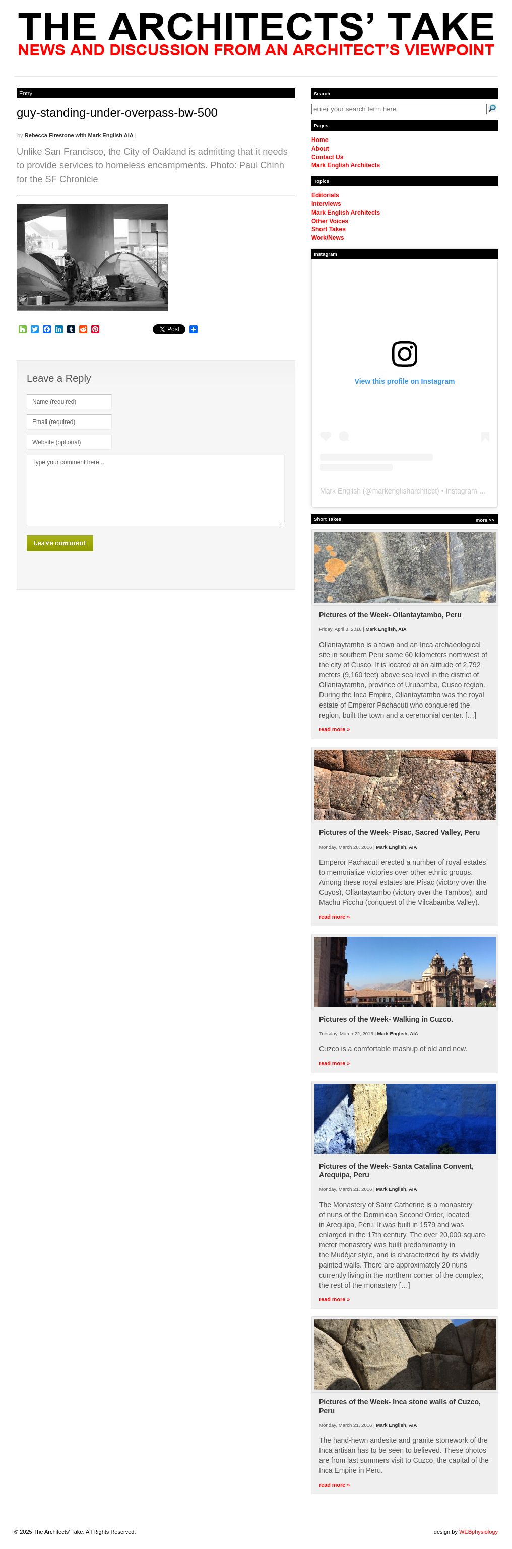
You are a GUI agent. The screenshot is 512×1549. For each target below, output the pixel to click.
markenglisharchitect (404, 491)
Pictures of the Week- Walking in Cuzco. (386, 1019)
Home (319, 140)
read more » (334, 729)
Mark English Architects (345, 165)
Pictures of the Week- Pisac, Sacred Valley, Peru (399, 832)
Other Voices (329, 221)
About (320, 148)
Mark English (340, 491)
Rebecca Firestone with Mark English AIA (79, 135)
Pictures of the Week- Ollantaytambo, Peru (390, 615)
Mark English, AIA (385, 629)
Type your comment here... (156, 490)
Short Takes (328, 229)
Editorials (325, 195)
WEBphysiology (478, 1532)
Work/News (327, 237)
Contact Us (327, 157)
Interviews (326, 203)
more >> (485, 520)
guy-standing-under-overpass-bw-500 (117, 112)
